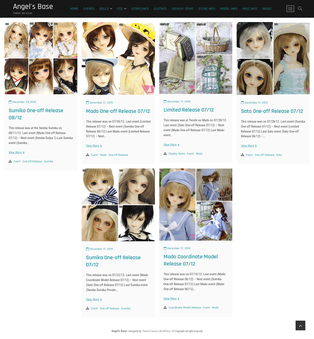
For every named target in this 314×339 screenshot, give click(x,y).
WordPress (164, 331)
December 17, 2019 (99, 103)
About (267, 8)
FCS (120, 8)
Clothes (160, 8)
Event (17, 161)
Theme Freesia (149, 331)
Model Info (228, 8)
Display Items (183, 8)
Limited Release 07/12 (189, 110)
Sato (279, 155)
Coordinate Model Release (185, 308)
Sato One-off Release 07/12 (272, 111)
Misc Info (249, 8)
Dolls (104, 8)
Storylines (140, 8)
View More (16, 152)
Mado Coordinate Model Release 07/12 (191, 260)
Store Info (206, 8)
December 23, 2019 (22, 102)
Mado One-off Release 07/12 (118, 111)
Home (74, 8)
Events (88, 8)
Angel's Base (33, 6)
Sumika (48, 161)
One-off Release (32, 161)
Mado (103, 155)
